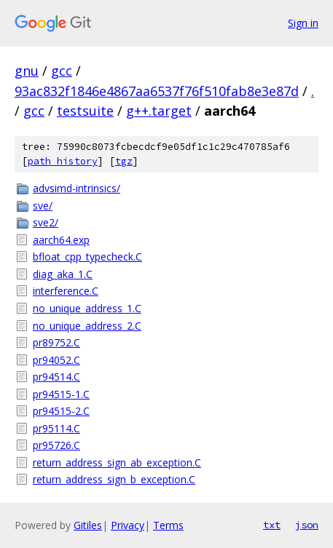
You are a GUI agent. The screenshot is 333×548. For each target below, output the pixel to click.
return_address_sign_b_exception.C (114, 479)
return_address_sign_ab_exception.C (117, 462)
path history (63, 161)
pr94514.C (56, 377)
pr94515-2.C (61, 411)
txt (272, 524)
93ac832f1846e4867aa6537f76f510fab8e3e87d (157, 91)
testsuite (85, 110)
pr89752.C (56, 342)
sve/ (42, 206)
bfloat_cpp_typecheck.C (87, 256)
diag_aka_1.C (63, 274)
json (306, 524)
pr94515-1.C (61, 394)
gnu (27, 70)
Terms (168, 525)
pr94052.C (56, 360)
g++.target (159, 110)
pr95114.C (56, 428)
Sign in (303, 23)
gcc (61, 70)
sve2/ (45, 222)
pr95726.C (56, 445)
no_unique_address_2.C (87, 326)
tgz (124, 161)
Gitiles (88, 525)
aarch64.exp (61, 240)
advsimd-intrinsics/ (76, 188)
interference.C (65, 291)
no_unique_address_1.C (87, 308)
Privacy (127, 525)
